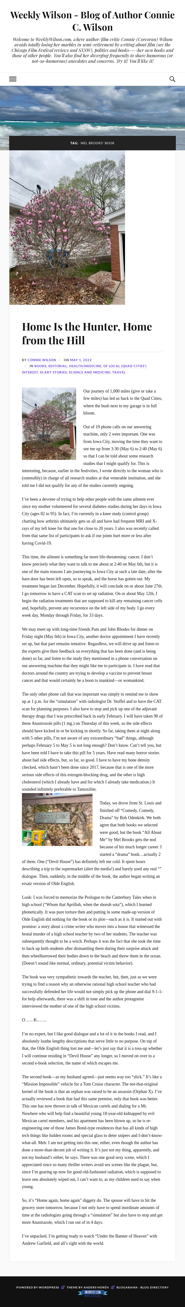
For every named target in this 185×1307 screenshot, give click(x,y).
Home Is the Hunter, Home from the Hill (87, 333)
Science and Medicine (89, 372)
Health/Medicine (85, 366)
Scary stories (53, 372)
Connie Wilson (42, 360)
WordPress (49, 1287)
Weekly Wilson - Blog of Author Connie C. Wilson (92, 20)
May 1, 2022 (81, 360)
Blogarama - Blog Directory (143, 1287)
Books (40, 366)
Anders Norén (96, 1287)
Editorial (57, 366)
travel (119, 372)
